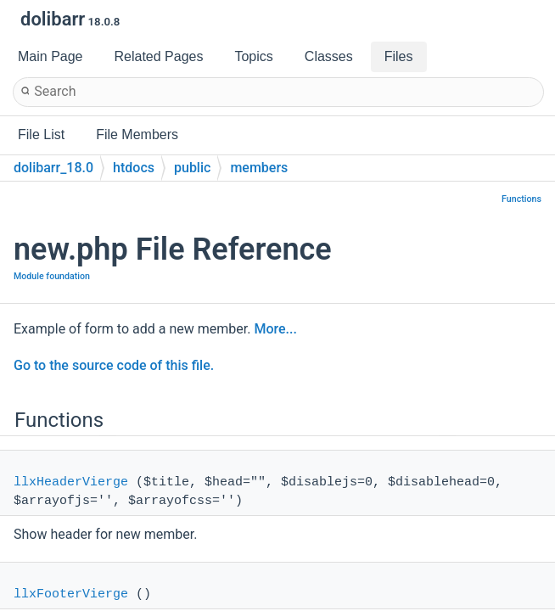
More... (275, 329)
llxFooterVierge (71, 594)
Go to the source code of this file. (114, 365)
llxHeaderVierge (71, 482)
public (192, 168)
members (259, 168)
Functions (521, 199)
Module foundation (52, 276)
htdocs (133, 168)
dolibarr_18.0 (53, 168)
